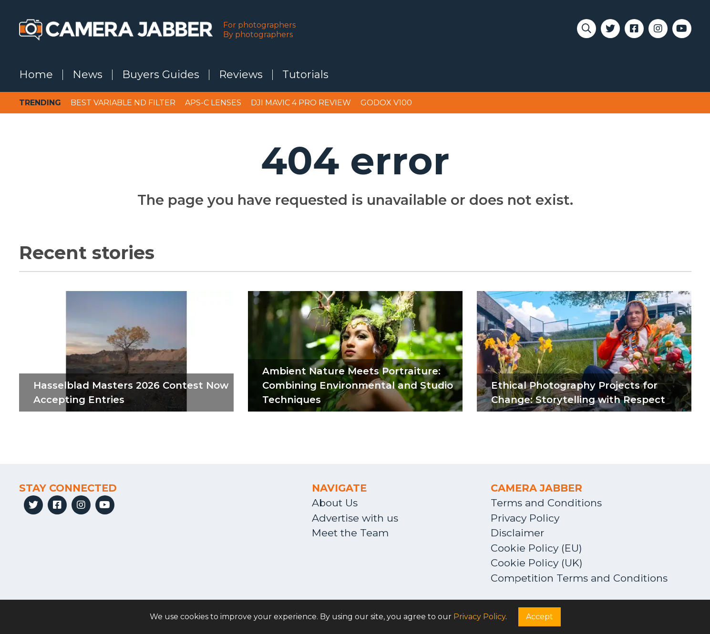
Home (36, 75)
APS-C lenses (213, 102)
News (87, 75)
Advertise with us (355, 518)
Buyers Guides (160, 75)
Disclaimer (517, 533)
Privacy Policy (525, 518)
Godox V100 (386, 102)
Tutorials (305, 75)
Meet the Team (350, 533)
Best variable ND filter (123, 102)
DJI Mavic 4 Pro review (301, 102)
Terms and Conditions (546, 503)
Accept (539, 616)
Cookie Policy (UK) (537, 563)
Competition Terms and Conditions (579, 578)
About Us (335, 503)
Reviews (241, 75)
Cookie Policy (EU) (536, 548)
